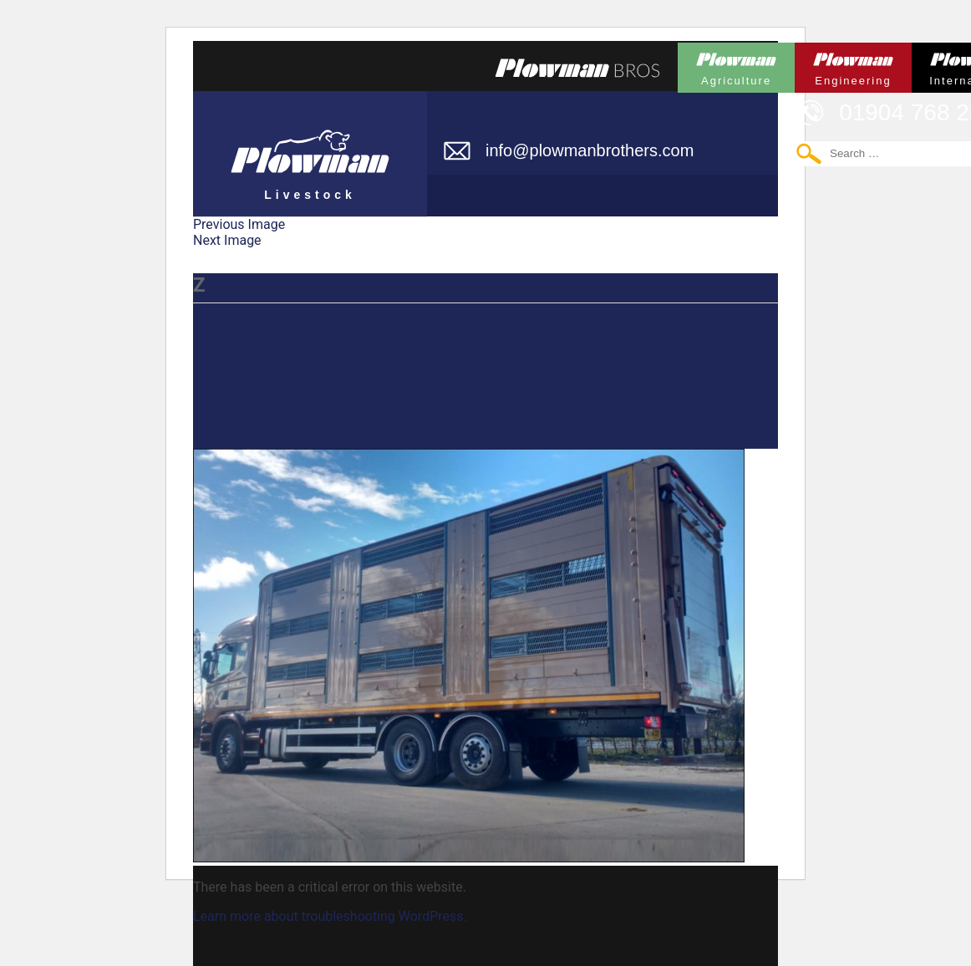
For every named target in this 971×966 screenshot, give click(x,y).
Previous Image (239, 224)
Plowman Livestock (310, 146)
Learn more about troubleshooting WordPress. (330, 916)
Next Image (227, 240)
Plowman (736, 65)
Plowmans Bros (577, 68)
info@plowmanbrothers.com (590, 150)
